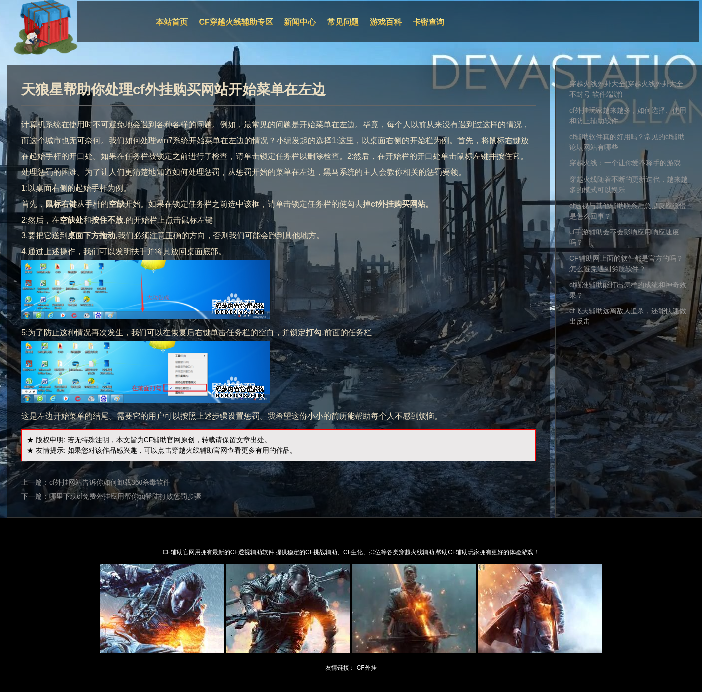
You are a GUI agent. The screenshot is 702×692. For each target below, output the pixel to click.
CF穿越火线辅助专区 (236, 22)
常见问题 (343, 22)
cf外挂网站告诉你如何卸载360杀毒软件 (109, 482)
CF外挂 (367, 667)
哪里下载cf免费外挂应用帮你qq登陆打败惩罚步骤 (125, 496)
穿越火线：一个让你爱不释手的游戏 (625, 163)
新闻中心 (300, 22)
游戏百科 (386, 22)
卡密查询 (428, 22)
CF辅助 (155, 440)
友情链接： (340, 667)
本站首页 (172, 22)
